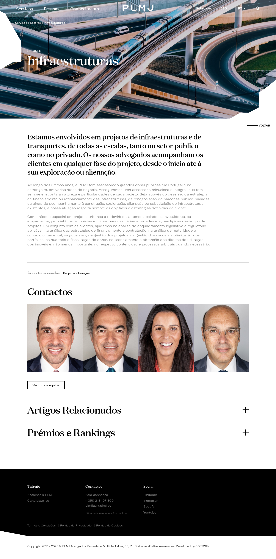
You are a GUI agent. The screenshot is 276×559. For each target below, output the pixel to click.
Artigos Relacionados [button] (137, 409)
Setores (35, 22)
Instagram (151, 500)
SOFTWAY (202, 546)
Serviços (24, 8)
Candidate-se (38, 500)
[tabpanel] (55, 338)
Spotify (149, 506)
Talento (33, 486)
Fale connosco (96, 495)
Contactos (93, 486)
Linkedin (150, 495)
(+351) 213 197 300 (99, 500)
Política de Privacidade (76, 525)
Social (148, 486)
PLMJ (138, 7)
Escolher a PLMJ (40, 495)
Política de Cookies (109, 525)
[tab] (137, 409)
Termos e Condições (41, 525)
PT (242, 8)
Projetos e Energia (76, 272)
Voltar (264, 125)
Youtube (149, 512)
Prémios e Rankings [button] (137, 432)
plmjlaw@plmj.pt (98, 505)
